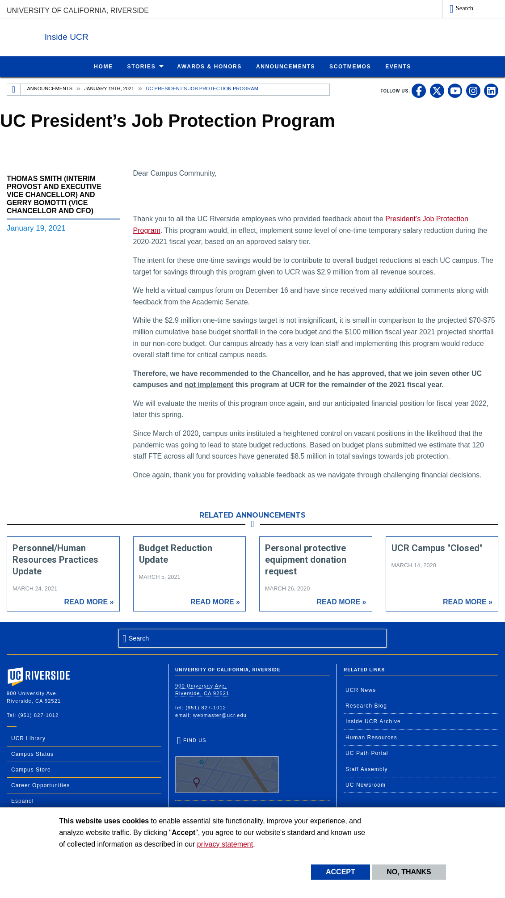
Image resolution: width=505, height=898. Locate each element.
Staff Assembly (366, 769)
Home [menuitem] (103, 66)
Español (22, 800)
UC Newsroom (365, 784)
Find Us (227, 765)
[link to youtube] (455, 90)
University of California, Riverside (78, 10)
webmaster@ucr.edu (220, 714)
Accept (340, 872)
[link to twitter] (437, 90)
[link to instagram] (473, 90)
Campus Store (31, 769)
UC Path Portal (366, 753)
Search (464, 8)
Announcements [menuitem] (285, 66)
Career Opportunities (40, 785)
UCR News (360, 690)
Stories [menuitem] (141, 66)
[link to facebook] (419, 90)
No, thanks (409, 872)
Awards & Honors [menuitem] (209, 66)
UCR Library (28, 738)
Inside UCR (116, 35)
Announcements (49, 88)
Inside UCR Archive (373, 721)
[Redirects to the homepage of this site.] (14, 89)
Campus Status (32, 753)
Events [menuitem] (398, 66)
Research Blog (366, 705)
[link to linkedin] (491, 90)
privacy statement (225, 844)
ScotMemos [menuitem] (350, 66)
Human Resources (371, 737)
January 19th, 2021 (109, 88)
